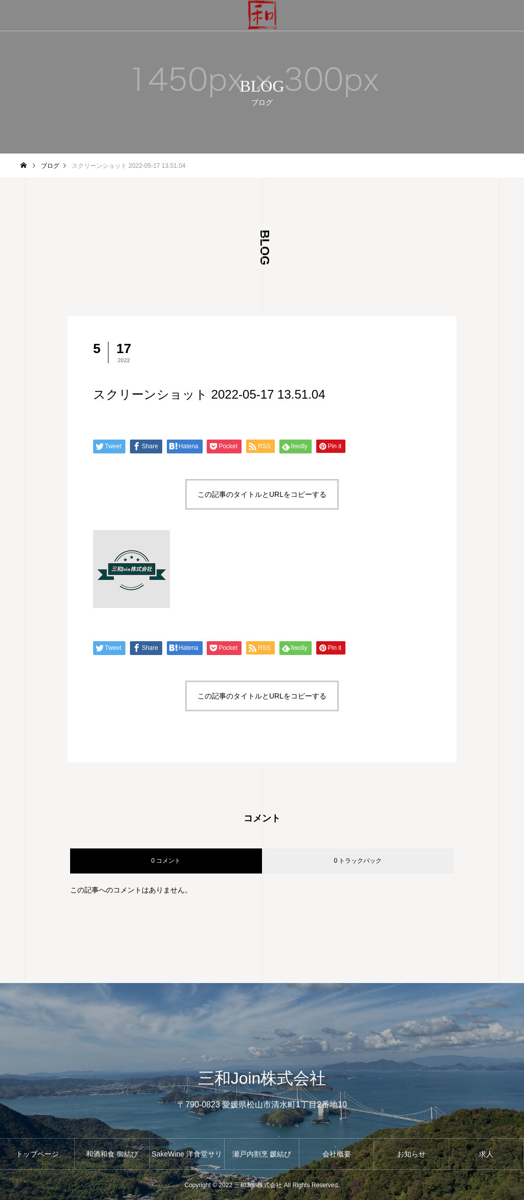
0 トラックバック (358, 860)
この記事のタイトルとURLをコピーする (262, 494)
